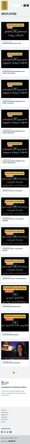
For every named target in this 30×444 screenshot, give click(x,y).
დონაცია (3, 421)
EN (24, 5)
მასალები (3, 410)
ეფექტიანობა (4, 414)
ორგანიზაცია (4, 419)
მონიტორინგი (4, 412)
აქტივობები (4, 417)
